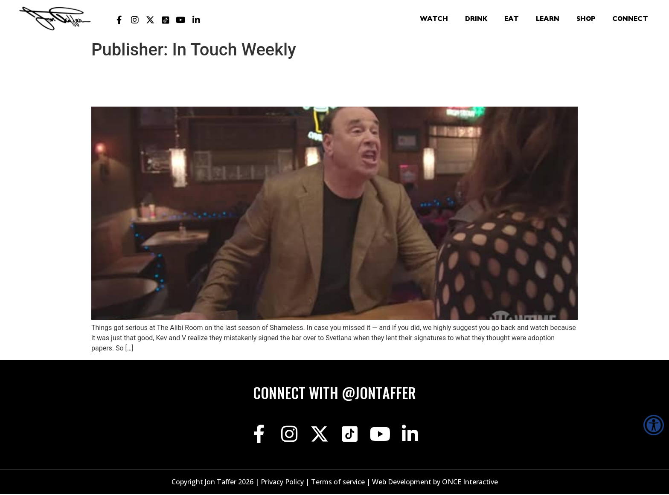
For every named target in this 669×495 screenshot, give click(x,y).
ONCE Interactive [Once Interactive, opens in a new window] (470, 482)
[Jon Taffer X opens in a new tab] (150, 20)
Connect (630, 20)
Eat (511, 20)
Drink (476, 20)
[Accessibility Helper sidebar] (653, 425)
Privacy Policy (282, 482)
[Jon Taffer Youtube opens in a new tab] (181, 20)
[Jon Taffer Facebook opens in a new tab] (119, 20)
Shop (585, 20)
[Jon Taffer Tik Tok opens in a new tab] (165, 20)
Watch (434, 20)
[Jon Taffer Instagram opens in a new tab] (135, 20)
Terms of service (338, 482)
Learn (547, 20)
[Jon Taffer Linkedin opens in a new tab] (196, 20)
